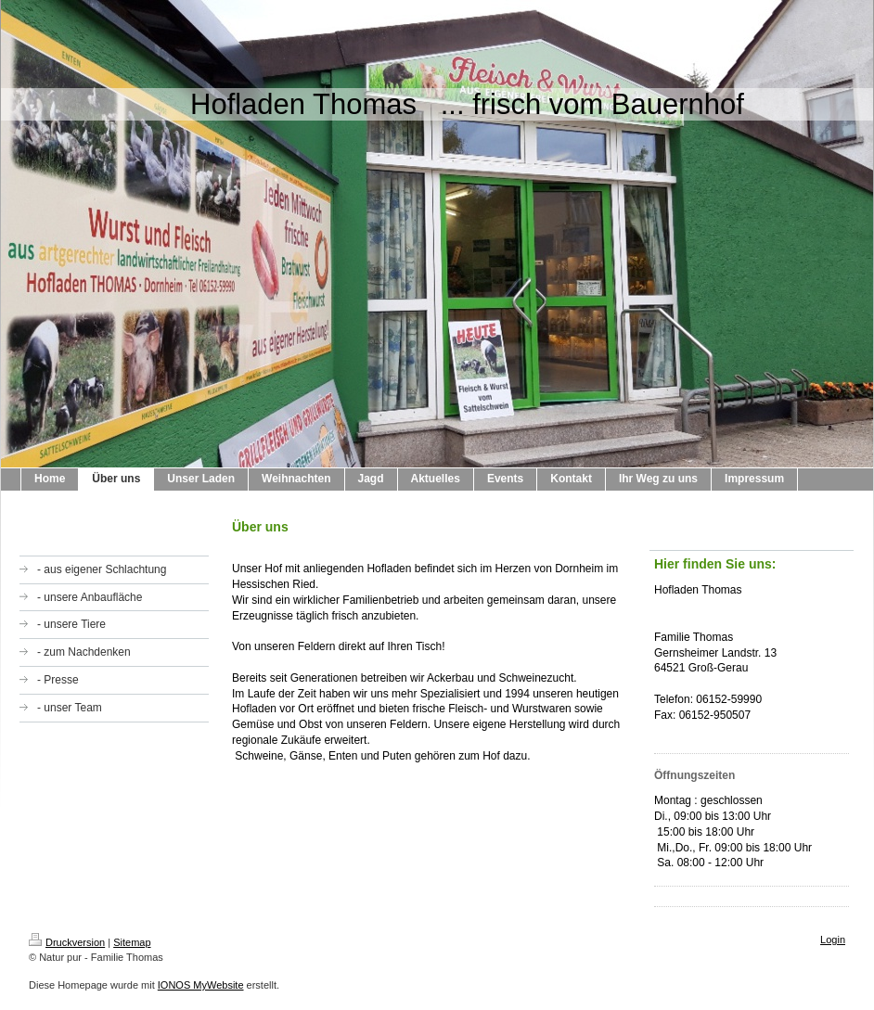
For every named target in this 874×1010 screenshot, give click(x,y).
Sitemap (131, 942)
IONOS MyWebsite (201, 985)
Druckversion (67, 942)
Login (832, 939)
